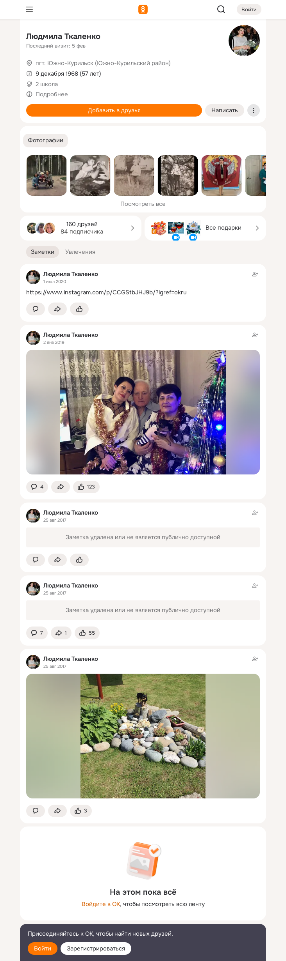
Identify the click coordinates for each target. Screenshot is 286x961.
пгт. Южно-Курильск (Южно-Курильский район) (103, 63)
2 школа (47, 84)
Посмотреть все (143, 204)
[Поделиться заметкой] (57, 309)
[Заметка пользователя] (143, 283)
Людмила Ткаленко (63, 36)
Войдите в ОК (101, 904)
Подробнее (52, 94)
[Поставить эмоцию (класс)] (79, 309)
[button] (45, 140)
